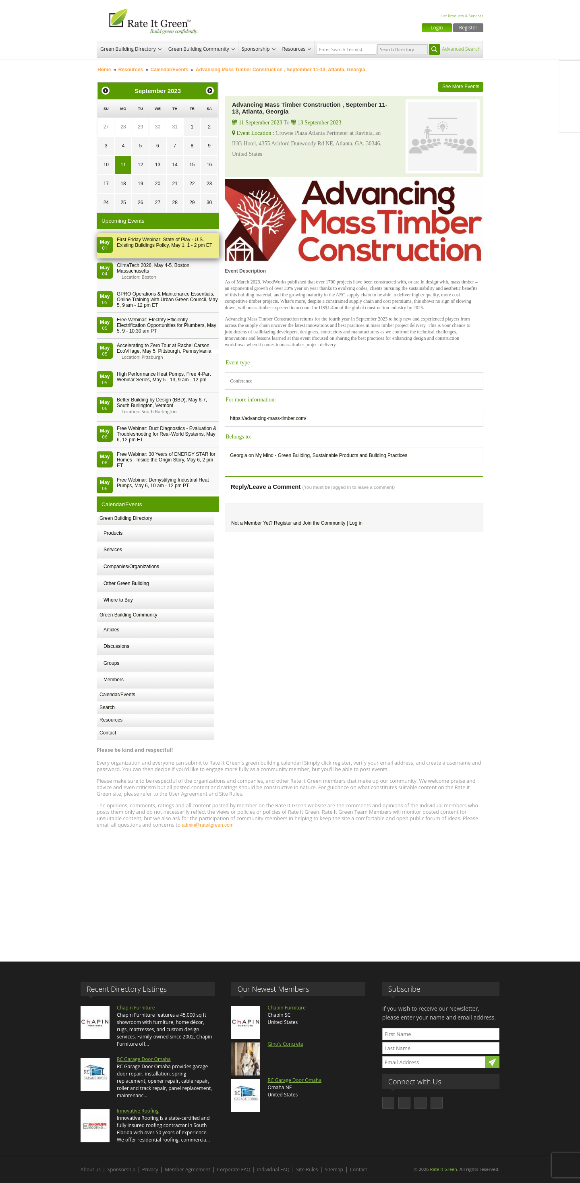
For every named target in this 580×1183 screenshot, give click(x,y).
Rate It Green (443, 1169)
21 (174, 183)
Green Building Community (198, 49)
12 (140, 165)
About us (91, 1169)
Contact (107, 733)
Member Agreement (187, 1169)
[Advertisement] (290, 891)
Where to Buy (118, 600)
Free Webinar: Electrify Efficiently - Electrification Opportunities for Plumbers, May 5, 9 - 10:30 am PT (166, 325)
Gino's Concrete (285, 1043)
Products (113, 533)
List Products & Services (462, 16)
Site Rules (307, 1169)
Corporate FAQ (234, 1169)
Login (437, 27)
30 (157, 127)
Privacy (150, 1169)
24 (106, 202)
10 (106, 165)
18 (123, 183)
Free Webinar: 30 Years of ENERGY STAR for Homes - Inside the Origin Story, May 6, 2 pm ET (166, 459)
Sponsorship (256, 49)
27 (106, 127)
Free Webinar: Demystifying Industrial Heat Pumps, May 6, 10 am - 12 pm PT (163, 482)
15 (192, 165)
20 (157, 183)
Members (114, 679)
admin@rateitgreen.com (207, 825)
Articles (111, 630)
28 (123, 127)
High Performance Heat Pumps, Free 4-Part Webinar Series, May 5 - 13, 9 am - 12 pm (164, 377)
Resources (294, 49)
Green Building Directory (128, 49)
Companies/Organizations (131, 566)
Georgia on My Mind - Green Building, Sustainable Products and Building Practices (318, 455)
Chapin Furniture (136, 1007)
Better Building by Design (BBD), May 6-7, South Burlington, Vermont (162, 402)
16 (209, 165)
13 (157, 165)
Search (107, 707)
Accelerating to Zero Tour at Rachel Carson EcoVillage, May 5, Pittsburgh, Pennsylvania (164, 348)
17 (106, 183)
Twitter (569, 88)
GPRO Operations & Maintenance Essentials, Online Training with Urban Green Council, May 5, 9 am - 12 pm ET (167, 299)
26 (140, 202)
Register (468, 27)
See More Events (460, 86)
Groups (111, 663)
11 (123, 165)
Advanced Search (461, 49)
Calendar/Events (169, 69)
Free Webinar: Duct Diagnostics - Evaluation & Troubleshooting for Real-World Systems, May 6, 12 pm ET (166, 434)
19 (140, 183)
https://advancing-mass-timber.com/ (268, 418)
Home (104, 69)
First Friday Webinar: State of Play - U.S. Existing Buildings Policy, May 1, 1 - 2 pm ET (164, 242)
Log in (355, 523)
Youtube (569, 122)
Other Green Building (126, 583)
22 (192, 183)
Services (113, 549)
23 (209, 183)
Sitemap (334, 1169)
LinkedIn (569, 105)
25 (123, 202)
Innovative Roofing (138, 1110)
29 (140, 127)
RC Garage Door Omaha (144, 1059)
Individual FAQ (273, 1169)
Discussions (116, 646)
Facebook (569, 71)
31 (174, 127)
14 (174, 165)
